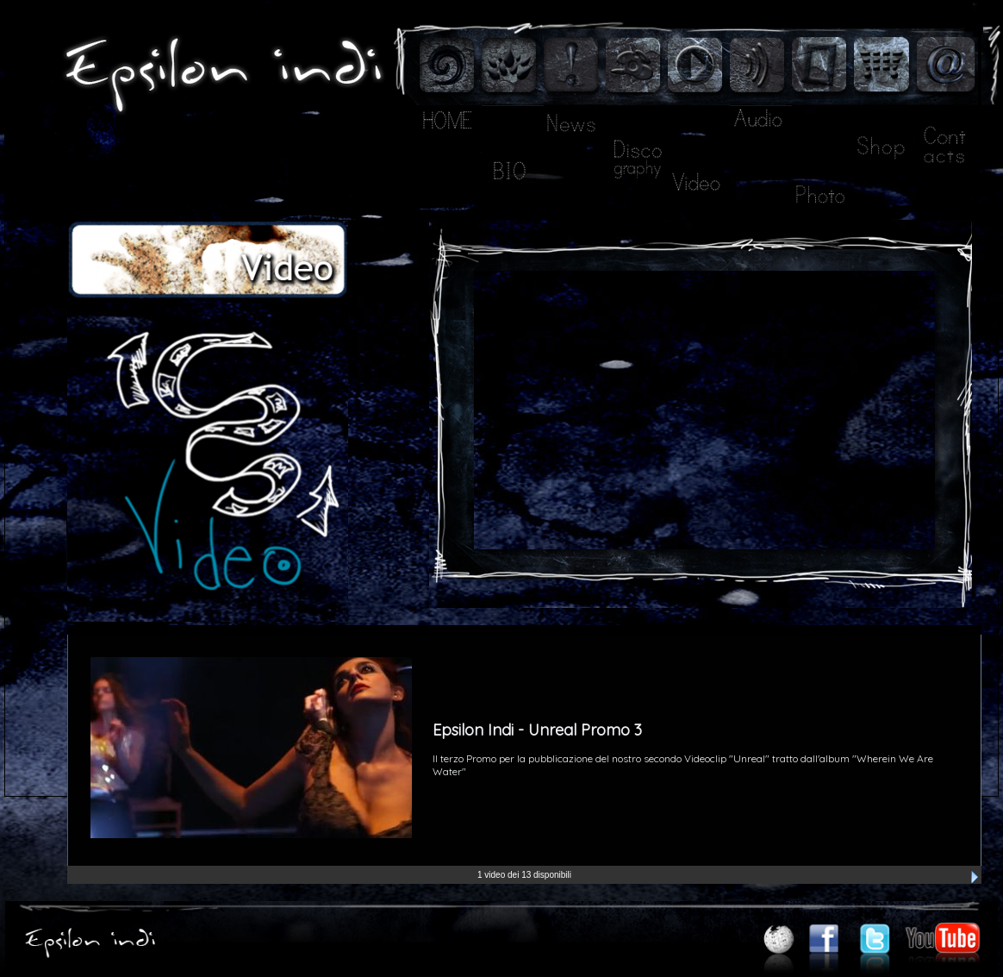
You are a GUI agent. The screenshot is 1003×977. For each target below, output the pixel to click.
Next (974, 877)
